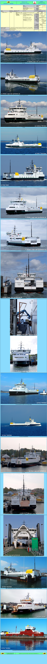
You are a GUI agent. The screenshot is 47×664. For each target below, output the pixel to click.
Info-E (42, 10)
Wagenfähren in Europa (42, 2)
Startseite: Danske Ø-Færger (41, 3)
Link (30, 14)
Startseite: (41, 1)
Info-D (40, 10)
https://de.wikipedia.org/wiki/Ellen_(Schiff (15, 30)
